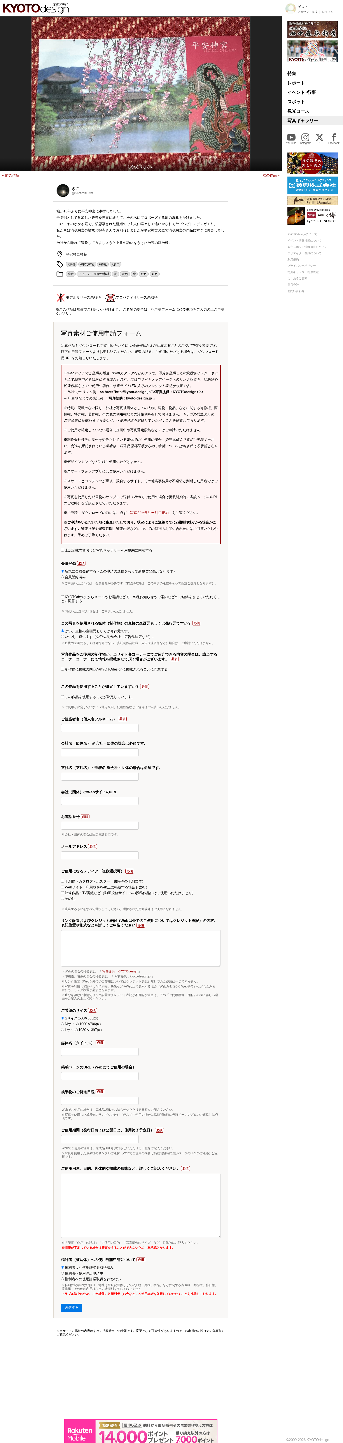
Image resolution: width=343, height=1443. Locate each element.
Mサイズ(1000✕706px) (81, 1024)
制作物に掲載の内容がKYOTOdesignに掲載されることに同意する (114, 669)
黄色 (125, 274)
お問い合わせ (295, 291)
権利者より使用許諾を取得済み (87, 1267)
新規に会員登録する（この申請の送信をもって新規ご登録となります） (119, 571)
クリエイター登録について (304, 253)
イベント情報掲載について (304, 240)
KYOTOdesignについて (302, 234)
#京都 (71, 264)
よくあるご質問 (297, 278)
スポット (296, 101)
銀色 (155, 274)
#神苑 (103, 264)
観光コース (298, 111)
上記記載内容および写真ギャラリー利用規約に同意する (106, 550)
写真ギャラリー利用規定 (303, 272)
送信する (72, 1307)
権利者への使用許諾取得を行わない (91, 1279)
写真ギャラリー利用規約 (149, 513)
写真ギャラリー (302, 120)
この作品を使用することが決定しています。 (98, 697)
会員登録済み (73, 577)
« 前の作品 (10, 175)
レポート (296, 83)
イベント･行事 (301, 92)
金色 (144, 274)
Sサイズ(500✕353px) (79, 1018)
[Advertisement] (140, 1377)
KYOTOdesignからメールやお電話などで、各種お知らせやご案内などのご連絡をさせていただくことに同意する (140, 599)
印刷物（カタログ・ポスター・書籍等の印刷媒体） (103, 881)
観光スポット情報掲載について (307, 247)
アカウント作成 (307, 12)
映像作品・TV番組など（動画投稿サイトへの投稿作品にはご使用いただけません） (128, 893)
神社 (71, 274)
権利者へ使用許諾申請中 (82, 1273)
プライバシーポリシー (301, 265)
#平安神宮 (87, 264)
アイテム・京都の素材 (94, 274)
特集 (291, 73)
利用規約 (293, 259)
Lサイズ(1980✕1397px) (81, 1030)
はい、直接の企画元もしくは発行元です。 (96, 631)
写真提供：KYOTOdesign (119, 971)
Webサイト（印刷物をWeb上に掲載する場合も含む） (105, 887)
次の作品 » (271, 175)
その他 (68, 898)
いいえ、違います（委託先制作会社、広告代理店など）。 (108, 637)
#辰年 (115, 264)
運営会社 (293, 284)
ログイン (327, 12)
